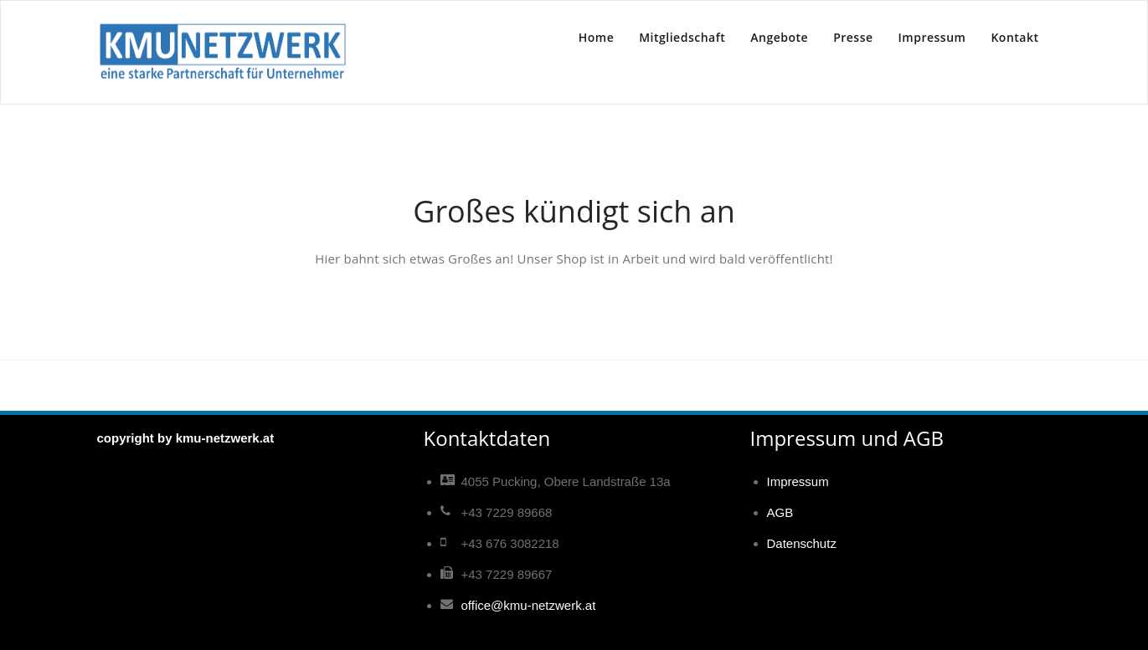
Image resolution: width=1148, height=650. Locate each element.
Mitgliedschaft (682, 37)
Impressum (932, 37)
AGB (780, 512)
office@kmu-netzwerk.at (528, 605)
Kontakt (1014, 37)
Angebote (779, 37)
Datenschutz (802, 543)
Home (597, 37)
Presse (853, 37)
